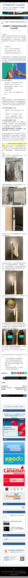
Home (3, 23)
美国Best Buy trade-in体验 (16, 517)
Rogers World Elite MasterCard (13, 140)
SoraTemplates (23, 574)
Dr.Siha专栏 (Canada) (14, 4)
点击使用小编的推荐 (15, 132)
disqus (24, 397)
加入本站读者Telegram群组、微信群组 (13, 408)
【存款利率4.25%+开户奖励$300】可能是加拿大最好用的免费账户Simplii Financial (14, 417)
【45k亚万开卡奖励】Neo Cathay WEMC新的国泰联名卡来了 (17, 530)
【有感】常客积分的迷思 (16, 523)
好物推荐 (7, 23)
